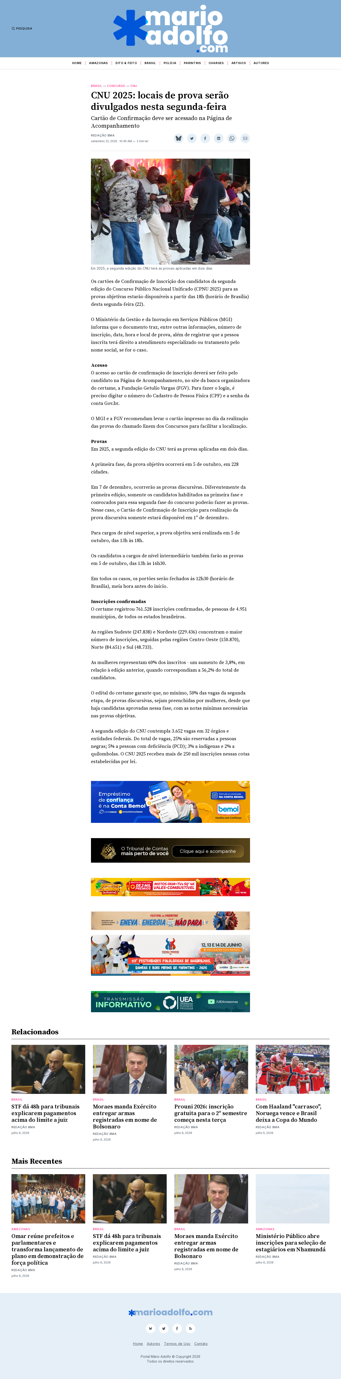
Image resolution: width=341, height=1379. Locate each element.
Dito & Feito (126, 63)
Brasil (150, 63)
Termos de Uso (177, 1344)
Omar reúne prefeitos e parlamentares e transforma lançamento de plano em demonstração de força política (47, 1250)
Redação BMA (103, 135)
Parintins (192, 63)
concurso (116, 86)
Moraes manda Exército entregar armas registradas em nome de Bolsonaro (125, 1116)
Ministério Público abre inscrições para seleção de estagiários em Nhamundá (291, 1243)
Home (77, 63)
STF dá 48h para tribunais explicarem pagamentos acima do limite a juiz (45, 1113)
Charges (216, 63)
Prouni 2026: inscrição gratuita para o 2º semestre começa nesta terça (210, 1113)
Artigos (238, 63)
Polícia (170, 63)
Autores (261, 63)
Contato (201, 1344)
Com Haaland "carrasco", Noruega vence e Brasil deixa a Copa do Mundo (288, 1113)
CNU (133, 86)
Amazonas (98, 63)
